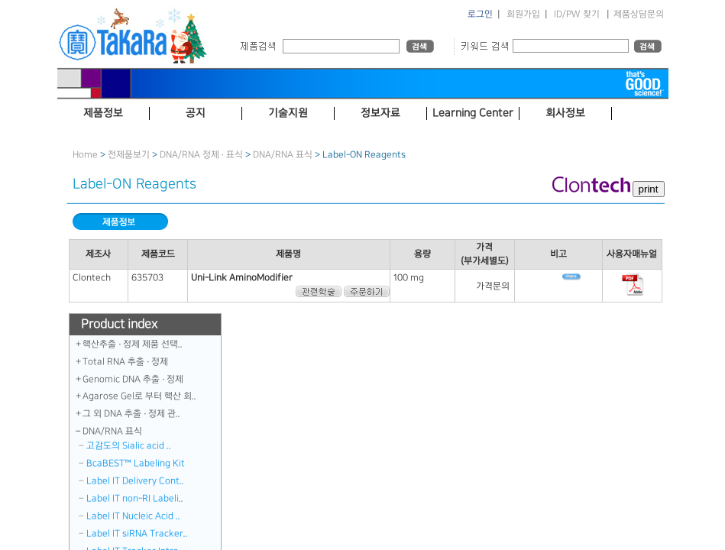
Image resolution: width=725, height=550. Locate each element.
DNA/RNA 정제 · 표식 (201, 155)
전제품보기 (129, 155)
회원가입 (523, 14)
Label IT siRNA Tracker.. (137, 534)
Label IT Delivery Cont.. (135, 481)
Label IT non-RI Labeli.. (134, 498)
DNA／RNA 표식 (282, 155)
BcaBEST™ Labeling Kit (135, 463)
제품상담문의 (638, 14)
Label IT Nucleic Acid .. (133, 516)
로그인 (480, 14)
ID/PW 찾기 (577, 14)
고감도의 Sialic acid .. (128, 446)
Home (85, 155)
